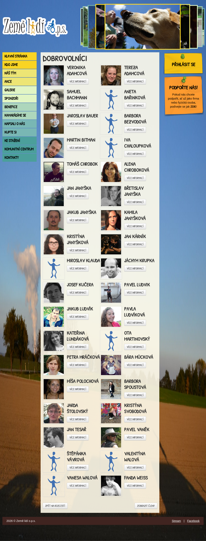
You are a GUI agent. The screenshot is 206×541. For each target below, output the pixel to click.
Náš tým (10, 73)
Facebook (193, 520)
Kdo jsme (11, 64)
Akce (8, 81)
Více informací (77, 81)
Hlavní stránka (15, 56)
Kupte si (10, 132)
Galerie (9, 90)
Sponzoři (11, 98)
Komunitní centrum (19, 149)
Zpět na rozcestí (55, 506)
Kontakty (11, 157)
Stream (176, 520)
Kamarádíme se (15, 115)
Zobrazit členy (146, 506)
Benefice (10, 106)
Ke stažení (12, 140)
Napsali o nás (14, 123)
